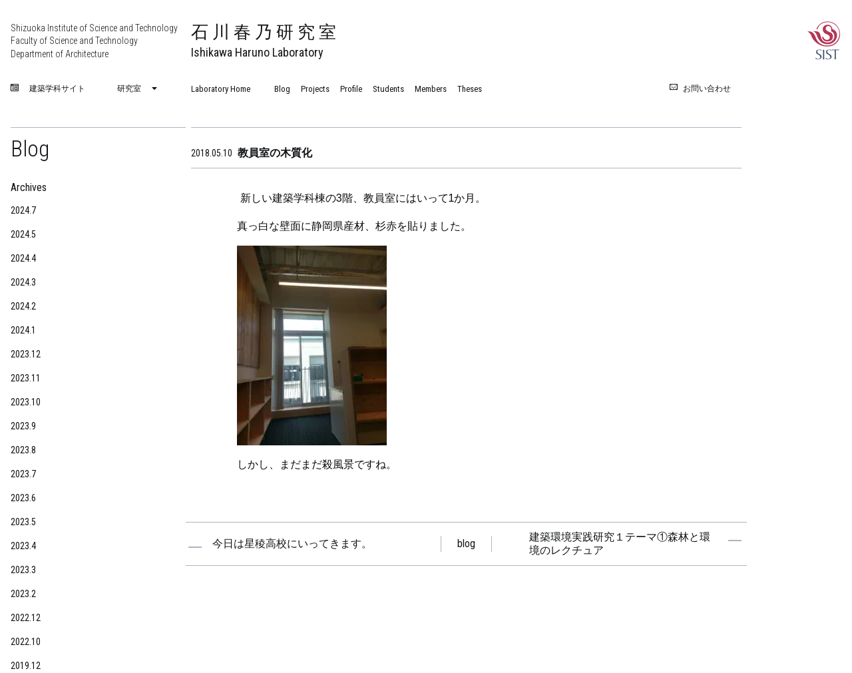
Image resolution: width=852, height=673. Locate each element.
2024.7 (23, 210)
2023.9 (23, 426)
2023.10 (26, 402)
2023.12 (26, 354)
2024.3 (23, 282)
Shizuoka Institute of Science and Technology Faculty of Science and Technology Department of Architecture (94, 41)
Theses (469, 89)
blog (466, 543)
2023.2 (23, 593)
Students (388, 89)
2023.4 (23, 546)
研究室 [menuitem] (129, 88)
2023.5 (23, 522)
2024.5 (23, 234)
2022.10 (26, 641)
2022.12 (26, 617)
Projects (315, 89)
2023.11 (26, 378)
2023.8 (23, 450)
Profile (351, 89)
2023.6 (23, 498)
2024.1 (23, 330)
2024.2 (23, 306)
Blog (282, 89)
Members (431, 89)
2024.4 (23, 258)
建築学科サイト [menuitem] (57, 89)
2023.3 (23, 569)
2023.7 (23, 474)
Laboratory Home (220, 89)
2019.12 (26, 665)
